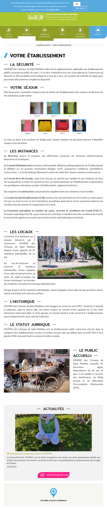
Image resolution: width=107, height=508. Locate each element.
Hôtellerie (26, 34)
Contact (23, 503)
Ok (77, 4)
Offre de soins (9, 35)
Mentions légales (37, 503)
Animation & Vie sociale (44, 35)
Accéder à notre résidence (53, 476)
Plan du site (53, 503)
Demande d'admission (80, 35)
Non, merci (80, 8)
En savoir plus (53, 9)
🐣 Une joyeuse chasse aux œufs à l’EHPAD (29, 429)
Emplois (98, 34)
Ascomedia (80, 503)
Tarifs (62, 34)
